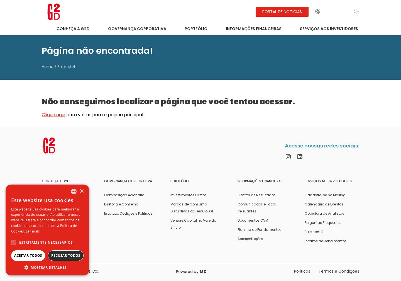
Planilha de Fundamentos (260, 229)
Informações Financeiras (254, 29)
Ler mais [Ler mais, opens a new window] (33, 231)
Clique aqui (53, 115)
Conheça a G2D (73, 29)
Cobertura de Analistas (324, 213)
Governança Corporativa (137, 29)
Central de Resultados (257, 195)
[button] (47, 267)
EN (332, 11)
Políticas (302, 271)
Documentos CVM (253, 220)
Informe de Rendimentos (326, 241)
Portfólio (196, 29)
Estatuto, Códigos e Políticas (128, 213)
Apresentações (250, 238)
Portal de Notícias (282, 11)
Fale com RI (314, 231)
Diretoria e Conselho (121, 204)
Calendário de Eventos (324, 204)
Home (47, 66)
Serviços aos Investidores (329, 29)
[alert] (47, 230)
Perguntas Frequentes (323, 222)
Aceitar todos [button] (28, 255)
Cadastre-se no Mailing (325, 195)
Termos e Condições (339, 271)
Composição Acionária (124, 195)
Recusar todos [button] (65, 255)
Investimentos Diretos (188, 195)
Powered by (191, 271)
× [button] (81, 191)
